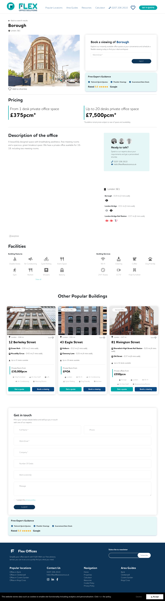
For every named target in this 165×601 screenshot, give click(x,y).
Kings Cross (125, 580)
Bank (123, 572)
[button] (13, 60)
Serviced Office (119, 310)
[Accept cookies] (154, 596)
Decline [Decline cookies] (139, 596)
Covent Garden (127, 577)
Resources (86, 7)
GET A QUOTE (148, 7)
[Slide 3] (48, 83)
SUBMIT (24, 507)
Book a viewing (43, 389)
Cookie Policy (89, 583)
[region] (51, 206)
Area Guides (72, 7)
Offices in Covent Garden (19, 577)
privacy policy (30, 500)
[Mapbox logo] (14, 236)
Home (86, 572)
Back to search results (18, 20)
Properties (88, 575)
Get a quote (19, 389)
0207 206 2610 (120, 161)
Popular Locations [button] (53, 7)
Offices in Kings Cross (18, 580)
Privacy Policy (89, 586)
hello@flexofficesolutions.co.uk (125, 164)
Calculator (100, 7)
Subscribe (144, 555)
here (100, 596)
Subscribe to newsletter (118, 549)
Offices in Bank (15, 572)
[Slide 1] (40, 83)
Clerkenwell (125, 575)
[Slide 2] (44, 83)
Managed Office (17, 310)
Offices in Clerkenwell (18, 575)
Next (141, 61)
